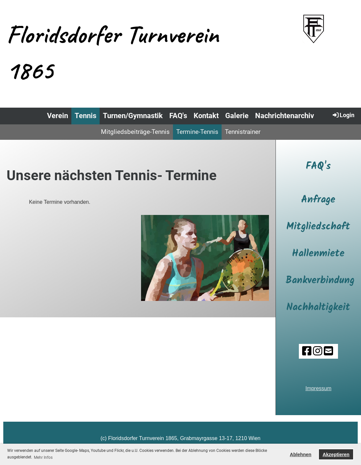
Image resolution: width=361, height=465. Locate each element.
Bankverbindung (320, 280)
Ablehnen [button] (301, 454)
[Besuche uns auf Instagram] (317, 351)
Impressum (318, 388)
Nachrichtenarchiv (284, 116)
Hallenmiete (318, 254)
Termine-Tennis (197, 132)
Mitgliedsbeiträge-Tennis (135, 132)
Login (343, 115)
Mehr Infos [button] (43, 457)
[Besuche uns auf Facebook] (306, 351)
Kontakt (206, 116)
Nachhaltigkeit (318, 307)
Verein (57, 116)
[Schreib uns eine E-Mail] (328, 351)
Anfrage (318, 200)
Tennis (85, 116)
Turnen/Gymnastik (133, 116)
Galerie (237, 116)
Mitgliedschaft (318, 227)
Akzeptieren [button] (336, 454)
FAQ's (178, 116)
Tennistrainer (242, 132)
